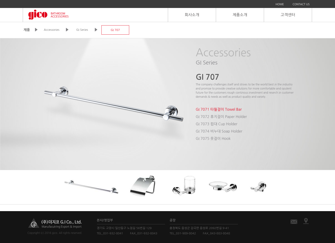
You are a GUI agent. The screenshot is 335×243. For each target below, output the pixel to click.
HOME (280, 4)
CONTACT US (301, 4)
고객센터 (288, 15)
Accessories (51, 29)
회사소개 (192, 15)
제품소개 (240, 15)
